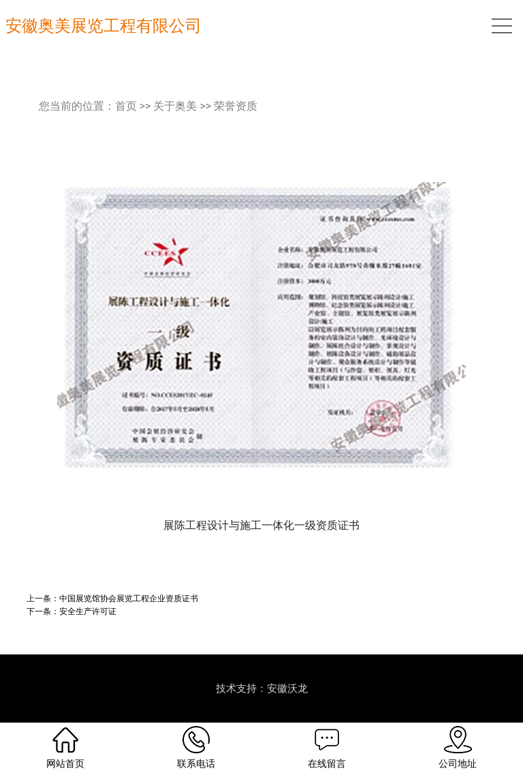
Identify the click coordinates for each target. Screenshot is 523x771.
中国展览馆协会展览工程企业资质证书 (128, 598)
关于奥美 (175, 106)
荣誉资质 (235, 106)
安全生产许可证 (87, 611)
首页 (126, 106)
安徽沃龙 (287, 688)
